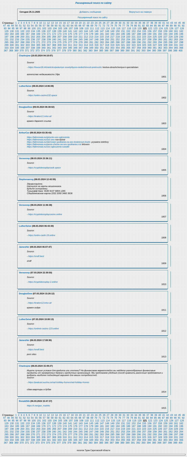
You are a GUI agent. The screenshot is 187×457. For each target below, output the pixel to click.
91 (179, 25)
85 (155, 25)
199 (17, 36)
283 (102, 42)
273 (49, 42)
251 (112, 39)
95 (13, 28)
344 (65, 47)
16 (64, 23)
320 (118, 45)
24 (96, 23)
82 (143, 25)
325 (144, 45)
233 (17, 39)
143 (80, 31)
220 (128, 36)
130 (12, 31)
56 (40, 25)
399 (175, 50)
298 (181, 42)
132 (22, 31)
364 (171, 47)
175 (70, 34)
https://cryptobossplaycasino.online (45, 214)
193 (165, 34)
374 (43, 50)
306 (43, 45)
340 (43, 47)
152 (128, 31)
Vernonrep (24, 158)
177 (80, 34)
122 (150, 28)
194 (171, 34)
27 (108, 23)
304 (33, 45)
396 (159, 50)
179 (91, 34)
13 (52, 23)
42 (167, 23)
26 (104, 23)
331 (176, 45)
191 (155, 34)
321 (123, 45)
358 (139, 47)
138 (54, 31)
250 (107, 39)
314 (86, 45)
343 (59, 47)
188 (139, 34)
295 (165, 42)
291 (144, 42)
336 (22, 47)
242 (65, 39)
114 (108, 28)
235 (28, 39)
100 (33, 28)
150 (118, 31)
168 (33, 34)
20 (80, 23)
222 (139, 36)
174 (65, 34)
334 (12, 47)
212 (86, 36)
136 (43, 31)
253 (123, 39)
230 (181, 36)
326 (150, 45)
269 (28, 42)
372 (32, 50)
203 (38, 36)
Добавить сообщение (90, 12)
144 (86, 31)
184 (118, 34)
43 (171, 23)
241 (59, 39)
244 (75, 39)
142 (75, 31)
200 (22, 36)
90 (175, 25)
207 (59, 36)
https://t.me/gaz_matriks (38, 405)
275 (59, 42)
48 (8, 25)
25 (100, 23)
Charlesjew (25, 55)
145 (91, 31)
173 (59, 34)
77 (123, 25)
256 (139, 39)
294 (160, 42)
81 (139, 25)
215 (102, 36)
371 (27, 50)
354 (118, 47)
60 (56, 25)
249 (102, 39)
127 (176, 28)
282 (97, 42)
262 (171, 39)
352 (107, 47)
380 (75, 50)
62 (64, 25)
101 (39, 28)
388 (117, 50)
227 (165, 36)
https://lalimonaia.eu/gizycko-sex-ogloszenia (48, 137)
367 (6, 50)
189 (144, 34)
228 (171, 36)
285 (112, 42)
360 (150, 47)
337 (28, 47)
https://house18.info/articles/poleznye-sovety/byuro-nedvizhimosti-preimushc (65, 67)
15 (60, 23)
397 (165, 50)
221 (133, 36)
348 (86, 47)
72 (104, 25)
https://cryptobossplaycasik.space (44, 167)
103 (50, 28)
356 (128, 47)
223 (144, 36)
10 (40, 23)
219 (123, 36)
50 (16, 25)
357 (133, 47)
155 (144, 31)
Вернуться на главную (140, 12)
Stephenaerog (26, 179)
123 (155, 28)
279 (80, 42)
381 (80, 50)
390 (127, 50)
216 (107, 36)
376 (54, 50)
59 (52, 25)
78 (127, 25)
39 (155, 23)
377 (59, 50)
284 (107, 42)
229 (176, 36)
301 (17, 45)
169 (38, 34)
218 (118, 36)
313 (80, 45)
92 (183, 25)
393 (144, 50)
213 (91, 36)
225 (155, 36)
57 (44, 25)
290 (139, 42)
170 (43, 34)
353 (112, 47)
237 (38, 39)
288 (128, 42)
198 (12, 36)
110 (86, 28)
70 (96, 25)
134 (33, 31)
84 (151, 25)
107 (71, 28)
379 (69, 50)
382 (85, 50)
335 (17, 47)
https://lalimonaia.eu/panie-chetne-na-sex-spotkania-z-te (54, 144)
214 (97, 36)
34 (135, 23)
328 (160, 45)
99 (29, 28)
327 (155, 45)
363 (165, 47)
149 (112, 31)
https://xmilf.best (36, 256)
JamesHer (24, 247)
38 (151, 23)
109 (81, 28)
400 (180, 50)
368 (11, 50)
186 (128, 34)
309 (59, 45)
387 (112, 50)
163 (7, 34)
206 (54, 36)
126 (171, 28)
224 (150, 36)
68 (87, 25)
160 (171, 31)
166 (22, 34)
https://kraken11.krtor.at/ (40, 116)
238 (43, 39)
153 (133, 31)
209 (70, 36)
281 (91, 42)
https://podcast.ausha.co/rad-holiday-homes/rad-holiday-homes (58, 382)
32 (128, 23)
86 (159, 25)
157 (155, 31)
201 (28, 36)
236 (33, 39)
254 (128, 39)
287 (123, 42)
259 (155, 39)
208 (65, 36)
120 (139, 28)
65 (76, 25)
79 (131, 25)
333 (7, 47)
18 (72, 23)
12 (48, 23)
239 (49, 39)
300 (12, 45)
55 (36, 25)
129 (7, 31)
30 (120, 23)
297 (176, 42)
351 (102, 47)
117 (124, 28)
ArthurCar (24, 132)
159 (165, 31)
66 (80, 25)
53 (28, 25)
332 (181, 45)
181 (102, 34)
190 (150, 34)
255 (133, 39)
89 (171, 25)
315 (91, 45)
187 (133, 34)
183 (112, 34)
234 (22, 39)
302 (22, 45)
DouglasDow (25, 107)
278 (75, 42)
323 (133, 45)
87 (163, 25)
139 (59, 31)
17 (68, 23)
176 (75, 34)
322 (128, 45)
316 (97, 45)
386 (106, 50)
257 (144, 39)
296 (171, 42)
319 (112, 45)
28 (112, 23)
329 (165, 45)
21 (84, 23)
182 (107, 34)
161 (176, 31)
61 (60, 25)
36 (143, 23)
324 (139, 45)
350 (97, 47)
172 (54, 34)
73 (107, 25)
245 (80, 39)
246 (86, 39)
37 (147, 23)
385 (101, 50)
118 (129, 28)
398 (170, 50)
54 (32, 25)
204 (43, 36)
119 (134, 28)
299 (7, 45)
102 (44, 28)
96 (17, 28)
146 (97, 31)
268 (22, 42)
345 (70, 47)
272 (43, 42)
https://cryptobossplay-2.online (43, 282)
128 (182, 28)
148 (107, 31)
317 (102, 45)
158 (160, 31)
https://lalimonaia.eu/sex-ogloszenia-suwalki (48, 146)
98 (25, 28)
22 (88, 23)
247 (91, 39)
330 (171, 45)
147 (102, 31)
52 (24, 25)
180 (97, 34)
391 (133, 50)
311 (70, 45)
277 (70, 42)
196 (181, 34)
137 (49, 31)
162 (181, 31)
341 (49, 47)
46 (183, 23)
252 (118, 39)
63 (68, 25)
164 (12, 34)
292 (150, 42)
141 (70, 31)
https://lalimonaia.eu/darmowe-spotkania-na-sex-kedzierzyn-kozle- (59, 142)
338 (33, 47)
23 (92, 23)
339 (38, 47)
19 (76, 23)
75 (115, 25)
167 (28, 34)
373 (37, 50)
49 (12, 25)
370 (22, 50)
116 (118, 28)
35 (139, 23)
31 (124, 23)
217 (112, 36)
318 (107, 45)
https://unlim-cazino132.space (42, 95)
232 (12, 39)
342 (54, 47)
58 (48, 25)
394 (149, 50)
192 (160, 34)
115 (113, 28)
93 (5, 28)
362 (160, 47)
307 (49, 45)
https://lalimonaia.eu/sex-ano (41, 139)
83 (147, 25)
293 (155, 42)
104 (55, 28)
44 (175, 23)
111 (92, 28)
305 (38, 45)
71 (100, 25)
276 (65, 42)
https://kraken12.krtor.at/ (40, 303)
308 (54, 45)
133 (28, 31)
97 (21, 28)
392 (138, 50)
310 (65, 45)
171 (49, 34)
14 (56, 23)
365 (176, 47)
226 (160, 36)
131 (17, 31)
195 (176, 34)
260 (160, 39)
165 (17, 34)
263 (176, 39)
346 (75, 47)
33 (131, 23)
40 (159, 23)
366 (181, 47)
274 (54, 42)
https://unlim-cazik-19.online (41, 235)
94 (9, 28)
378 (64, 50)
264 (181, 39)
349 (91, 47)
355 (123, 47)
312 (75, 45)
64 (72, 25)
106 (65, 28)
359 (144, 47)
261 (165, 39)
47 (4, 25)
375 (48, 50)
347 (80, 47)
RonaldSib (24, 401)
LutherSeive (25, 86)
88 (167, 25)
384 (96, 50)
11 (44, 23)
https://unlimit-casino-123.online (43, 328)
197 (7, 36)
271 (38, 42)
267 (17, 42)
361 (155, 47)
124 (161, 28)
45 (179, 23)
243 (70, 39)
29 (116, 23)
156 (150, 31)
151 (123, 31)
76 (119, 25)
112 (97, 28)
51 (20, 25)
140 (65, 31)
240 (54, 39)
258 (150, 39)
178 (86, 34)
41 (163, 23)
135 (38, 31)
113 (103, 28)
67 (83, 25)
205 (49, 36)
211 (80, 36)
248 (97, 39)
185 (123, 34)
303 (28, 45)
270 (33, 42)
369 (16, 50)
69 (91, 25)
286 (118, 42)
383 (90, 50)
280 (86, 42)
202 (33, 36)
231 (7, 39)
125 (166, 28)
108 (76, 28)
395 (154, 50)
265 (7, 42)
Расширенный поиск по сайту (93, 3)
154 (139, 31)
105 (60, 28)
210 (75, 36)
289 (133, 42)
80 (135, 25)
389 (122, 50)
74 (111, 25)
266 (12, 42)
